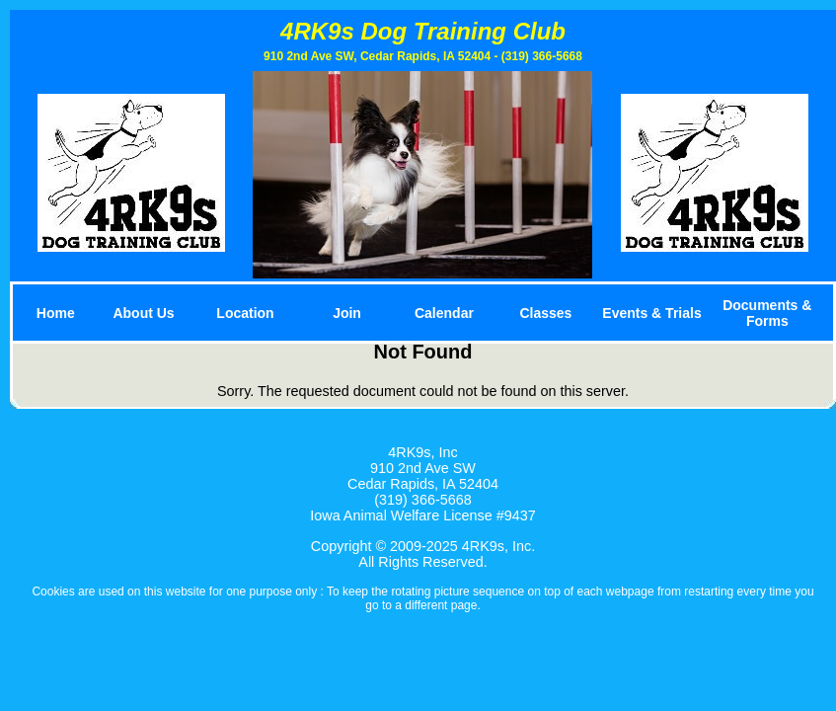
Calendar (444, 313)
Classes (545, 313)
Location (244, 313)
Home (56, 313)
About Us (143, 313)
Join (347, 313)
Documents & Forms (766, 313)
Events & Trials (651, 313)
